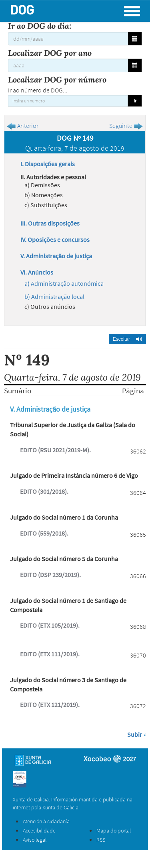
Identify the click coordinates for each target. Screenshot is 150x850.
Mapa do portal (113, 830)
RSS (100, 839)
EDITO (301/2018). (44, 491)
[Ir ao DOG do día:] (68, 38)
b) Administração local (54, 296)
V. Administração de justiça (56, 256)
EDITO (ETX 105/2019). (50, 625)
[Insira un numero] (68, 101)
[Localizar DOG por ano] (68, 65)
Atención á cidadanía (46, 821)
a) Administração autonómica (64, 283)
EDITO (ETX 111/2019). (50, 654)
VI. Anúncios (36, 272)
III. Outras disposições (50, 223)
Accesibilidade (39, 830)
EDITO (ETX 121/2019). (50, 705)
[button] (127, 339)
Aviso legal (34, 839)
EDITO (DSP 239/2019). (50, 575)
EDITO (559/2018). (44, 533)
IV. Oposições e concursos (55, 239)
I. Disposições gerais (47, 164)
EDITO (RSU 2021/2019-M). (55, 450)
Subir (134, 734)
